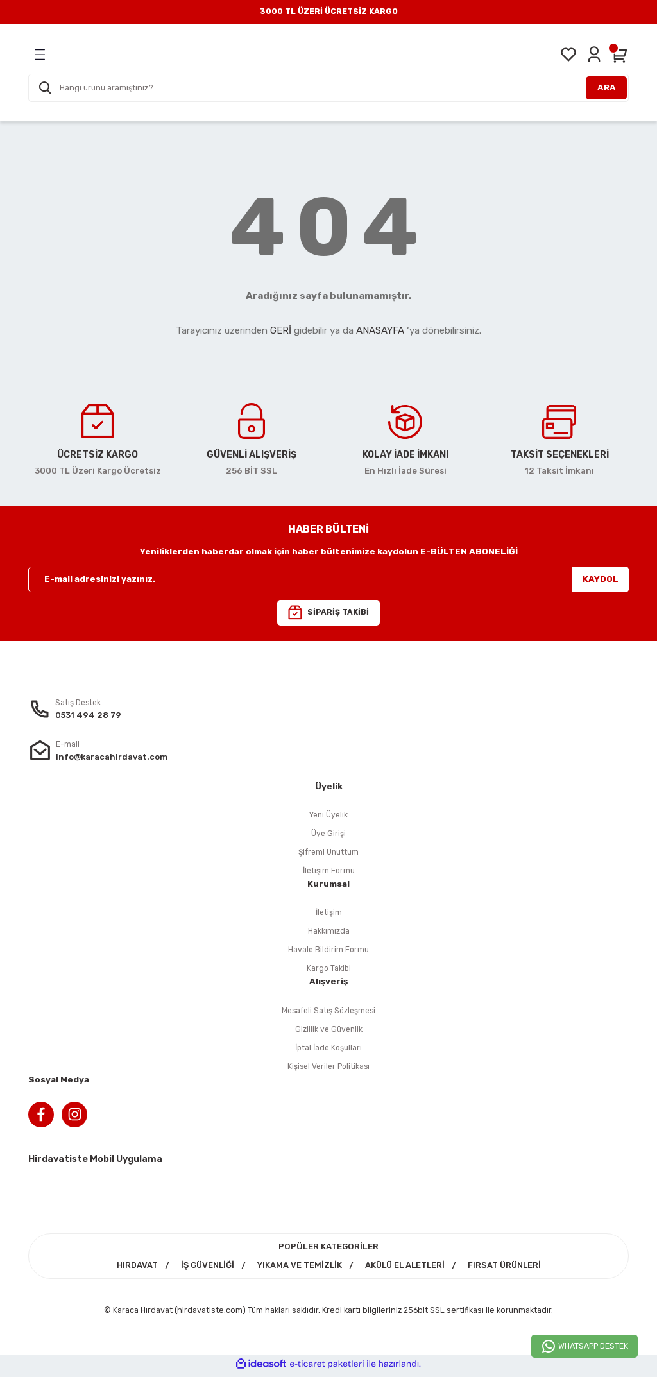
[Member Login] (594, 55)
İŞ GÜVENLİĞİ (204, 1269)
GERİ (280, 330)
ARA (606, 87)
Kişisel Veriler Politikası (328, 1069)
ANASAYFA (380, 330)
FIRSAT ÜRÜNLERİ (507, 1269)
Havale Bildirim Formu (328, 952)
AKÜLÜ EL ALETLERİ (405, 1269)
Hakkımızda (329, 932)
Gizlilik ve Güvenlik (328, 1031)
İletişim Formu (328, 872)
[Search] (328, 88)
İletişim (328, 914)
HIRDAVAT (133, 1269)
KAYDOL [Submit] (601, 579)
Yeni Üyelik (328, 815)
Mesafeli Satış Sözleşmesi (329, 1013)
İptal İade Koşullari (328, 1050)
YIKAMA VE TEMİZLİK (298, 1269)
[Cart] (620, 55)
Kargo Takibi (329, 970)
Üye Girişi (328, 834)
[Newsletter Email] (328, 579)
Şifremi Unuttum (329, 853)
